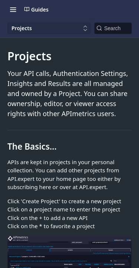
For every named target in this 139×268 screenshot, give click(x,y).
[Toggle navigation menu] (13, 9)
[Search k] (113, 28)
